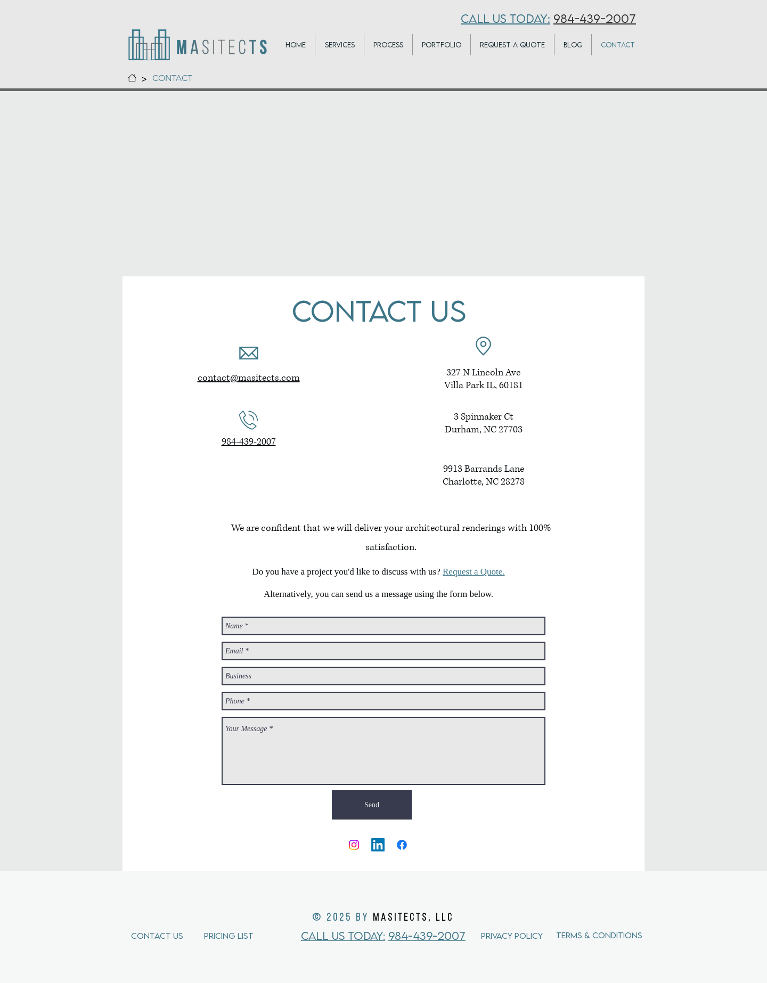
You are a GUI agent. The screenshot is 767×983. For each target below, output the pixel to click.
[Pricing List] (244, 935)
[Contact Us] (171, 935)
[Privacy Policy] (518, 935)
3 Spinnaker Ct (483, 417)
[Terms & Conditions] (599, 935)
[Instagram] (354, 844)
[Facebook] (402, 844)
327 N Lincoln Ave (483, 372)
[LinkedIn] (378, 844)
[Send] (372, 805)
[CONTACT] (172, 77)
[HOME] (132, 77)
